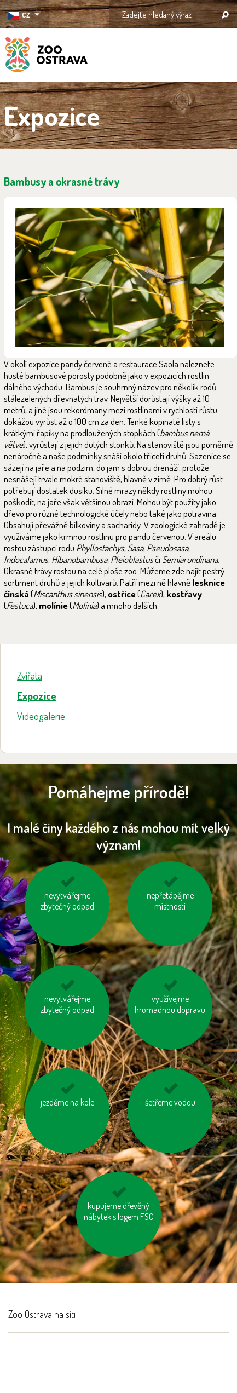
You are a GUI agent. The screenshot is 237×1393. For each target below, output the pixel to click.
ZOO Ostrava (46, 56)
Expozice (36, 696)
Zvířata (29, 675)
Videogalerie (41, 716)
